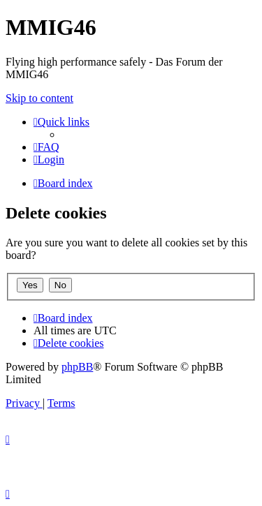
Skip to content (39, 98)
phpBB (77, 367)
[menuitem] (46, 147)
